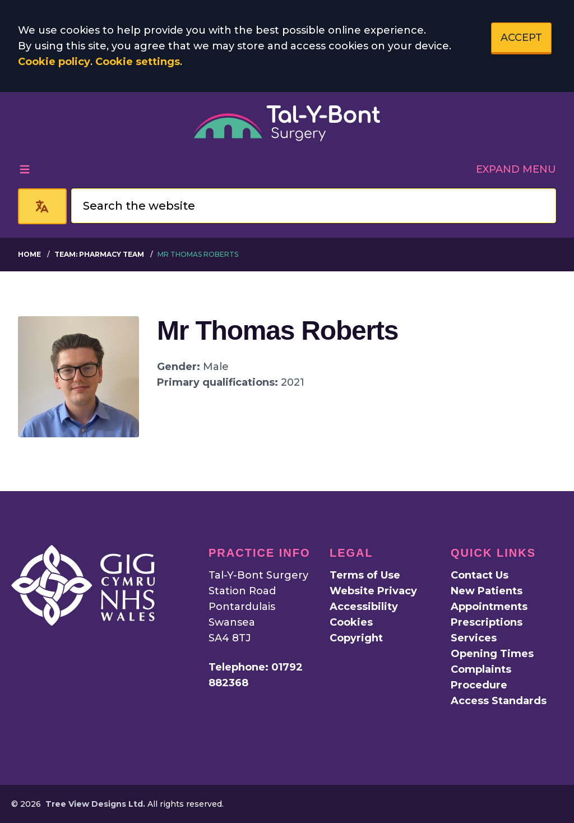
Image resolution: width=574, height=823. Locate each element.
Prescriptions (486, 622)
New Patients (486, 591)
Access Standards (499, 701)
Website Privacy (373, 591)
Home (29, 254)
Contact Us (479, 575)
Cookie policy (54, 62)
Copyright (356, 638)
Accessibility (364, 606)
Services (474, 638)
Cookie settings (137, 62)
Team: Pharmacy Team (99, 254)
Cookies (351, 622)
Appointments (489, 606)
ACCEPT (521, 37)
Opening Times (492, 654)
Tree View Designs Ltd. (95, 804)
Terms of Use (365, 575)
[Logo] (287, 123)
